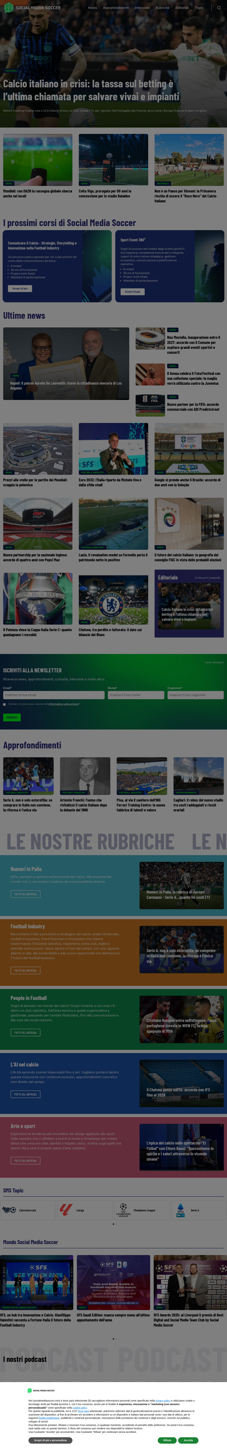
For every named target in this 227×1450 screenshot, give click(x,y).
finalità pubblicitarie (49, 1418)
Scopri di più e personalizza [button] (50, 1440)
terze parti (83, 1411)
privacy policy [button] (162, 1400)
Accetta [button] (188, 1440)
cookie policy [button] (80, 1407)
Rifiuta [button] (167, 1440)
